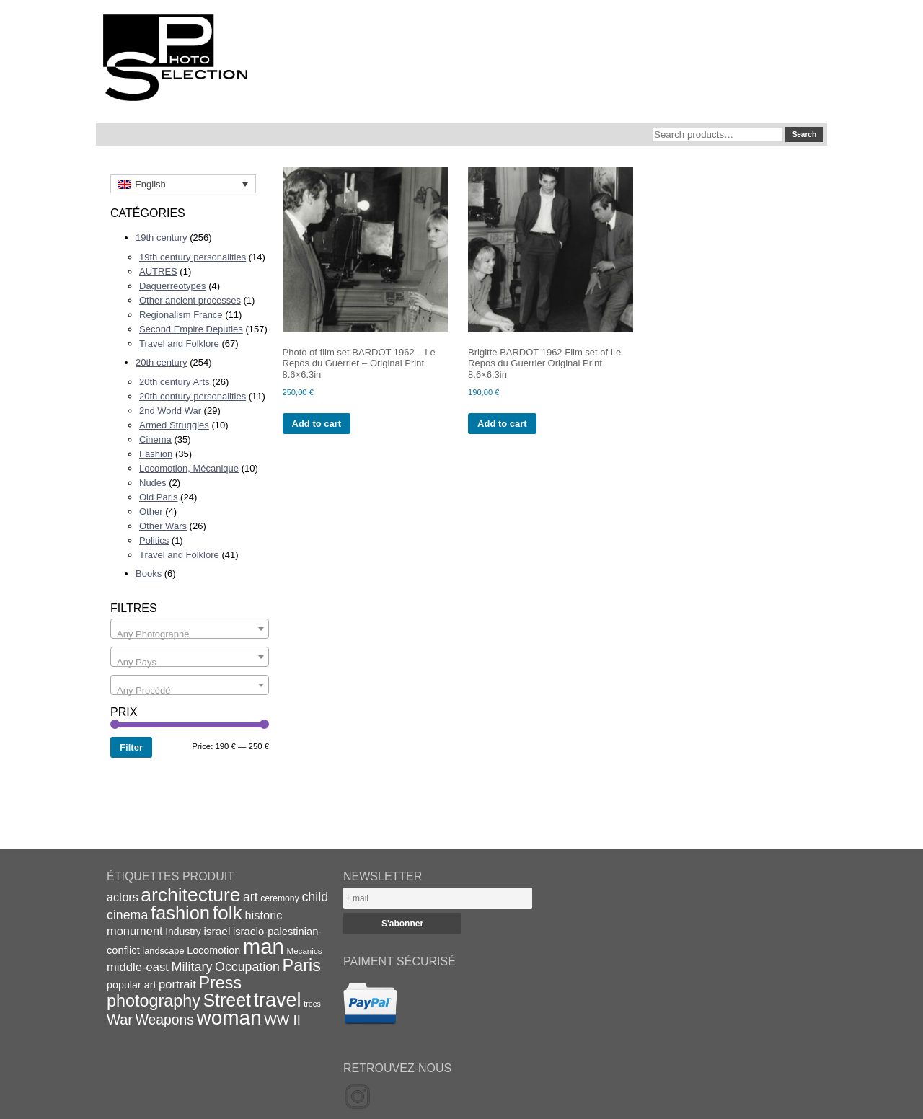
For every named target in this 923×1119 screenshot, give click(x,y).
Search (804, 134)
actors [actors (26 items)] (122, 896)
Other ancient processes (190, 300)
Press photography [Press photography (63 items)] (174, 991)
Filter (131, 747)
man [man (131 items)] (263, 946)
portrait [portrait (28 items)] (177, 984)
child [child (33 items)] (314, 897)
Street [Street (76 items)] (227, 1000)
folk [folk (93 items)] (227, 913)
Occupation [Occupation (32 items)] (247, 967)
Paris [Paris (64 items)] (302, 965)
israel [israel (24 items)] (216, 931)
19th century (161, 237)
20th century (161, 362)
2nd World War (170, 410)
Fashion (155, 453)
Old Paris (158, 497)
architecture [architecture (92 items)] (190, 895)
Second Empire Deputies (191, 329)
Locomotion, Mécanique (189, 468)
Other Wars (163, 526)
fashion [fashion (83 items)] (180, 913)
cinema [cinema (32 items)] (127, 915)
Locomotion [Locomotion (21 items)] (213, 950)
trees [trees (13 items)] (312, 1003)
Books (149, 573)
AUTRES (158, 271)
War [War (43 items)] (120, 1019)
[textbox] (189, 634)
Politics (154, 540)
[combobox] (189, 629)
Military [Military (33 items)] (192, 967)
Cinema (155, 439)
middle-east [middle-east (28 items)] (138, 967)
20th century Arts (174, 381)
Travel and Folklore (179, 343)
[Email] (437, 898)
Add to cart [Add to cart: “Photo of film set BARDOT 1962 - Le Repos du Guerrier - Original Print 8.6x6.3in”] (317, 423)
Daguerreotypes (172, 285)
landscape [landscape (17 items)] (163, 950)
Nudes (153, 482)
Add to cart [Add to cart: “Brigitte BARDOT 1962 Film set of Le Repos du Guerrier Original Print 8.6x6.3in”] (502, 423)
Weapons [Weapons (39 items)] (165, 1019)
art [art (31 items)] (250, 897)
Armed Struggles (174, 425)
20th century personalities (192, 396)
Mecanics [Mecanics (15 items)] (304, 950)
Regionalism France (181, 314)
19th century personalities (192, 257)
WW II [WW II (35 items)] (282, 1019)
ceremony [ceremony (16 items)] (279, 898)
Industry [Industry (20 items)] (183, 931)
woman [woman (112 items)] (229, 1018)
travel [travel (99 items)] (277, 1000)
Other (151, 511)
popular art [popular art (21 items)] (131, 985)
